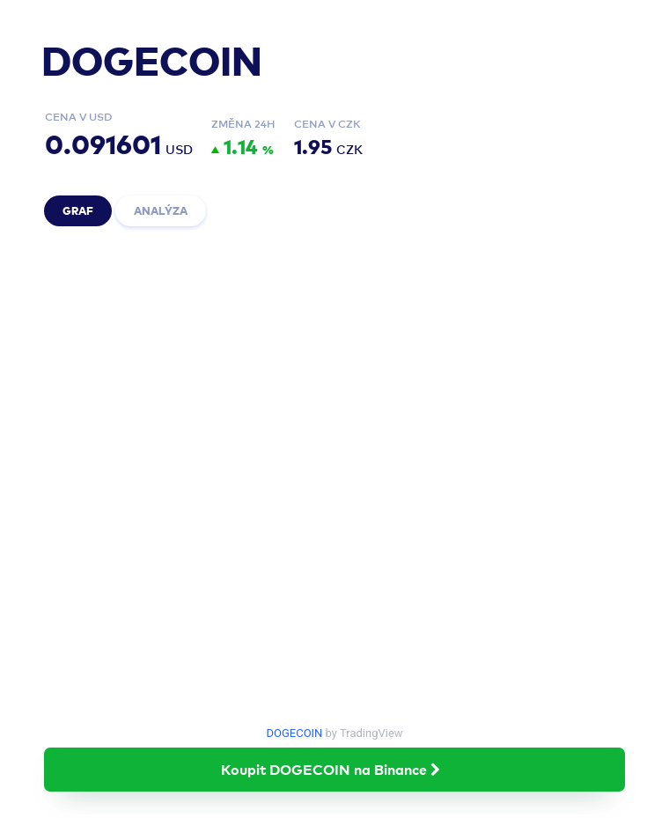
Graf (77, 210)
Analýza (160, 210)
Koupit (335, 768)
